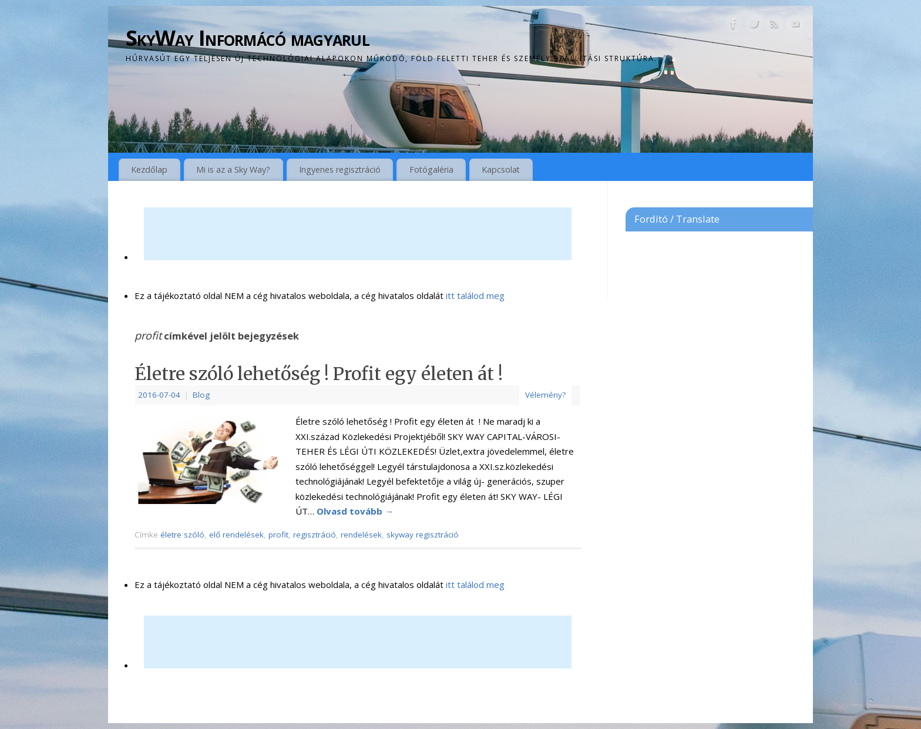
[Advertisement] (358, 233)
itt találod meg (474, 295)
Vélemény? (545, 394)
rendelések (361, 534)
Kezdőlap (149, 169)
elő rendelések (236, 534)
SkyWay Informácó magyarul (247, 37)
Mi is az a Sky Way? (233, 169)
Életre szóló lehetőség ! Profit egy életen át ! (319, 373)
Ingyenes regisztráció (340, 169)
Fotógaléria (431, 169)
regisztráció (314, 534)
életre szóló (182, 534)
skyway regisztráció (422, 534)
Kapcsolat (501, 169)
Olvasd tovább (355, 511)
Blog (201, 394)
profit (278, 534)
